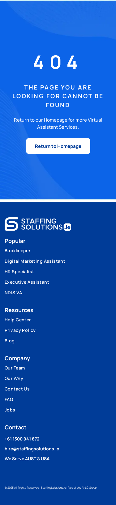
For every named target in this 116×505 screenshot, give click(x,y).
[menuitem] (58, 253)
